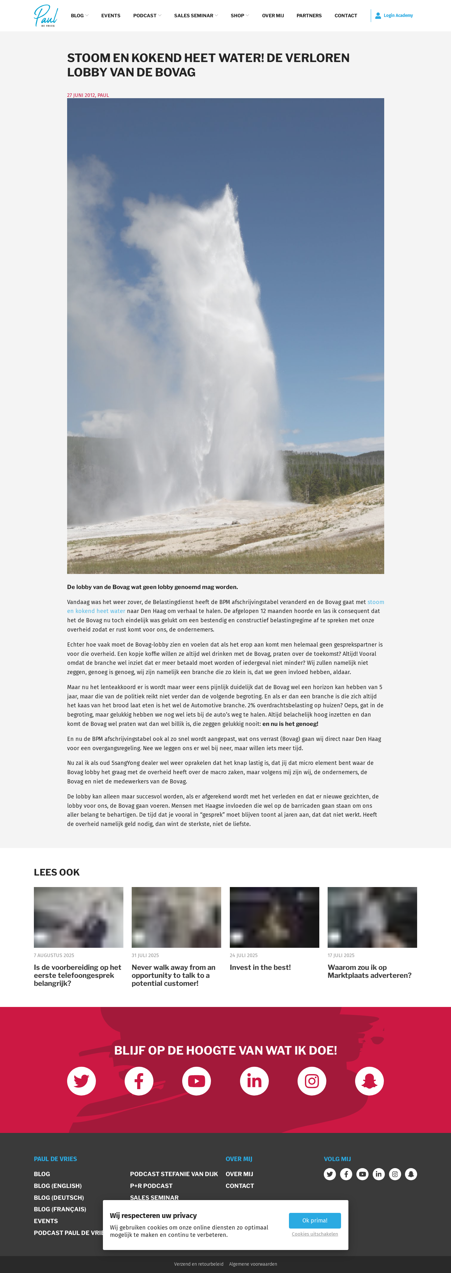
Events (111, 16)
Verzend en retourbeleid (198, 1264)
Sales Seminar (196, 16)
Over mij (273, 16)
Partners (309, 16)
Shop (240, 16)
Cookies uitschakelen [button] (315, 1234)
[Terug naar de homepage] (46, 15)
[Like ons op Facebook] (139, 1081)
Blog (80, 16)
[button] (127, 1162)
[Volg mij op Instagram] (312, 1081)
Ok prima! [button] (314, 1220)
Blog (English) (58, 1186)
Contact (346, 16)
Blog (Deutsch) (59, 1197)
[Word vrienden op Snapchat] (369, 1081)
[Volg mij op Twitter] (81, 1081)
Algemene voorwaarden (253, 1264)
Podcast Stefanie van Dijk (174, 1174)
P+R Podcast (151, 1186)
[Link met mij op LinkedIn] (254, 1081)
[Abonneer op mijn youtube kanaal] (196, 1081)
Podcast (147, 16)
